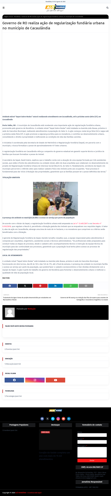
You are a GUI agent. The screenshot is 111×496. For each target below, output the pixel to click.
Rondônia (17, 17)
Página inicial (8, 17)
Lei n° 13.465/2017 (80, 223)
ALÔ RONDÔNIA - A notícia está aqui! (28, 493)
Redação (31, 309)
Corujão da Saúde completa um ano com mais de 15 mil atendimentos (54, 456)
